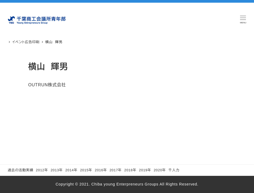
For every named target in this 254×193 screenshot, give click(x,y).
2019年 (145, 170)
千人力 (173, 170)
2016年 (101, 170)
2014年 (71, 170)
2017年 (116, 170)
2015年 (86, 170)
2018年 (130, 170)
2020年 (160, 170)
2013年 (56, 170)
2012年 (42, 170)
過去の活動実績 (20, 170)
